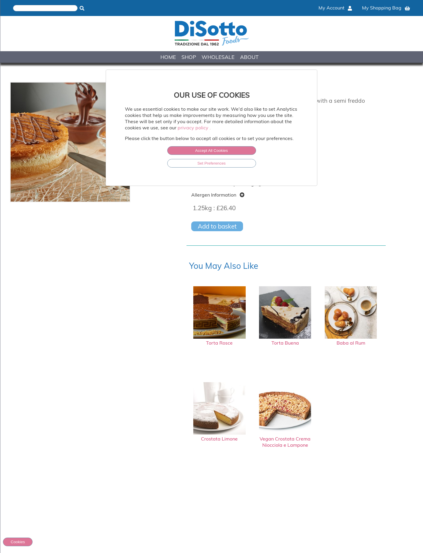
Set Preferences (211, 163)
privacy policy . (194, 128)
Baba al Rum (351, 340)
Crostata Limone (219, 436)
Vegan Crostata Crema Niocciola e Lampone (285, 439)
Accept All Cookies (211, 150)
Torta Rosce (219, 340)
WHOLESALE (218, 57)
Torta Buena (285, 340)
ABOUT (249, 57)
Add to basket (217, 226)
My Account (335, 8)
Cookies (18, 542)
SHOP (188, 57)
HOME (168, 57)
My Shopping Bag (386, 8)
